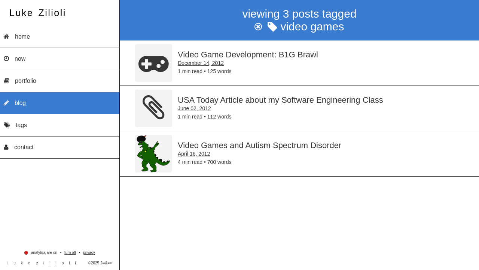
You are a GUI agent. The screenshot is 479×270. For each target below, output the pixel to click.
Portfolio (20, 81)
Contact (19, 147)
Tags (15, 125)
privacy (89, 252)
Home (17, 36)
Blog (15, 103)
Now (14, 59)
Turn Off (70, 252)
